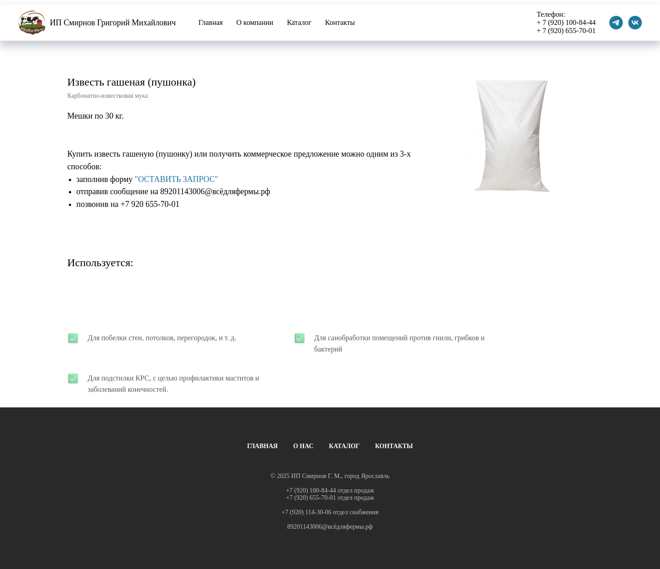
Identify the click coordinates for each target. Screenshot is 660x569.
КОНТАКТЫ (394, 446)
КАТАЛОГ (344, 446)
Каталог (299, 22)
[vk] (635, 22)
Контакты (340, 22)
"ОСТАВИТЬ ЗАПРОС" (176, 179)
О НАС (303, 446)
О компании (255, 22)
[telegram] (616, 22)
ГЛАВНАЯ (262, 446)
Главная (210, 22)
